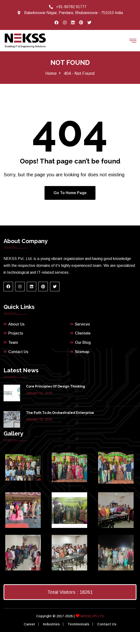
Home (51, 73)
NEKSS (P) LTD (91, 616)
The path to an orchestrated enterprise (60, 413)
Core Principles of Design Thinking (55, 386)
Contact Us (18, 352)
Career (29, 624)
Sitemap (82, 352)
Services (82, 324)
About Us (16, 324)
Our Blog (83, 342)
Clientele (82, 333)
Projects (15, 333)
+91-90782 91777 (71, 7)
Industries (51, 624)
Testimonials (78, 624)
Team (13, 342)
